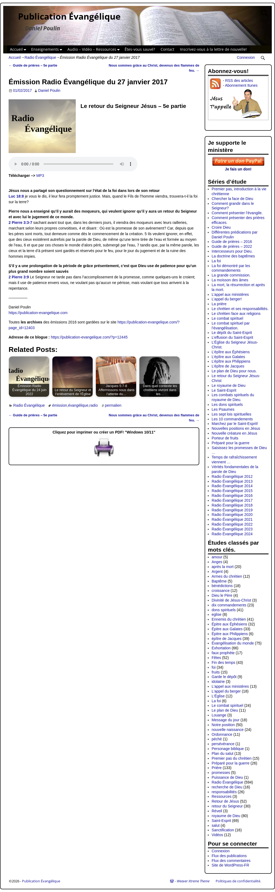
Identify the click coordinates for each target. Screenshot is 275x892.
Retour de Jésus (225, 801)
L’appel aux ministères (230, 294)
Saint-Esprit (221, 820)
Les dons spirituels (227, 404)
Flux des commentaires (231, 860)
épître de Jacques (226, 638)
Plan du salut (222, 753)
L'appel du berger (226, 691)
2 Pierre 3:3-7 (20, 222)
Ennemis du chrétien (229, 619)
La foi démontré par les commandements (231, 268)
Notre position (223, 725)
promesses (221, 772)
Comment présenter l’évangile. (237, 213)
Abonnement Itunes (241, 85)
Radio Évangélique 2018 (232, 505)
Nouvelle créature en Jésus (234, 433)
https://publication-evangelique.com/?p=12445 (89, 337)
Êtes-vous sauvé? (140, 49)
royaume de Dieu (226, 816)
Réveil (217, 811)
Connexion (246, 57)
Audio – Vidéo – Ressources (94, 49)
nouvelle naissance (228, 729)
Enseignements (47, 49)
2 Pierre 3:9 (19, 277)
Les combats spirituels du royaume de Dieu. (233, 397)
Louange (219, 715)
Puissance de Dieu (227, 777)
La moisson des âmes (230, 280)
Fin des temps (223, 662)
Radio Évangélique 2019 (232, 510)
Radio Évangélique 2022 (232, 524)
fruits (216, 672)
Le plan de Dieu (225, 710)
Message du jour (226, 720)
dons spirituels (224, 610)
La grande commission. (231, 275)
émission (59, 405)
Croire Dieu (221, 227)
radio (93, 405)
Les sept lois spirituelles (231, 414)
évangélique (78, 405)
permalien (113, 405)
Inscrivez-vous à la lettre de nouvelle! (213, 49)
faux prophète (223, 653)
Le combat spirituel (227, 318)
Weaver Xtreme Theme (193, 881)
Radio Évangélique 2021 (232, 519)
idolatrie (218, 681)
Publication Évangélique (69, 16)
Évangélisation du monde (233, 643)
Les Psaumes (223, 409)
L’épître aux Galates (228, 357)
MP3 (40, 175)
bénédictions (222, 586)
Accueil (19, 49)
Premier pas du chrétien (232, 758)
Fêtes (216, 658)
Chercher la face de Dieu (232, 198)
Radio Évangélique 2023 (232, 529)
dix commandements (229, 605)
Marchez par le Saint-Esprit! (235, 423)
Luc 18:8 (16, 196)
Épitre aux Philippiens (230, 634)
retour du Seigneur (227, 806)
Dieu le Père (222, 595)
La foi (216, 261)
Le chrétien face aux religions (236, 313)
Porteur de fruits (225, 438)
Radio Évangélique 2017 (232, 500)
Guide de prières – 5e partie (33, 65)
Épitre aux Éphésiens (229, 624)
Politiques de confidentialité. (238, 881)
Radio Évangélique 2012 (232, 476)
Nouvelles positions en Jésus (236, 428)
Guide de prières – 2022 (232, 246)
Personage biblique (228, 749)
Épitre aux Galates (227, 629)
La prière (219, 304)
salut (216, 825)
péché (217, 739)
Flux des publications (229, 856)
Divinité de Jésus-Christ (231, 600)
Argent (217, 571)
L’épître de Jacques (228, 366)
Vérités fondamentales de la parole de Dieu (235, 469)
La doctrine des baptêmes (233, 256)
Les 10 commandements (232, 419)
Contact (167, 49)
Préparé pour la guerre (230, 443)
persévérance (223, 744)
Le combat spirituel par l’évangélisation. (231, 325)
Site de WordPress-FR (230, 865)
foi (214, 667)
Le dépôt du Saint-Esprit (232, 332)
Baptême (219, 581)
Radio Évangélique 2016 (232, 495)
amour (217, 557)
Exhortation (221, 648)
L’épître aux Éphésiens (231, 352)
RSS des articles (239, 80)
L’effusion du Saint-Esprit (232, 337)
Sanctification (223, 830)
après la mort (223, 567)
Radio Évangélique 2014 (232, 486)
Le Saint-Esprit (224, 390)
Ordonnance (222, 734)
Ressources (221, 796)
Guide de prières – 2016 (232, 241)
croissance (221, 590)
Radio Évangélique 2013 (232, 481)
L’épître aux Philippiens (231, 361)
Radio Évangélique (40, 57)
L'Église (218, 696)
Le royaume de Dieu (228, 385)
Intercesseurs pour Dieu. (232, 251)
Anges (217, 562)
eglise (217, 614)
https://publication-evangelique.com (38, 313)
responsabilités (224, 792)
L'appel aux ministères (230, 686)
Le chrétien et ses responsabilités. (240, 309)
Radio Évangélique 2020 (232, 514)
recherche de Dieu (227, 787)
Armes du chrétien (227, 576)
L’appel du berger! (227, 299)
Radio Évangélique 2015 (232, 491)
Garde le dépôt (224, 677)
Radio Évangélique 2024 (232, 534)
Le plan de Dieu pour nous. (234, 371)
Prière (217, 768)
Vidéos (217, 835)
